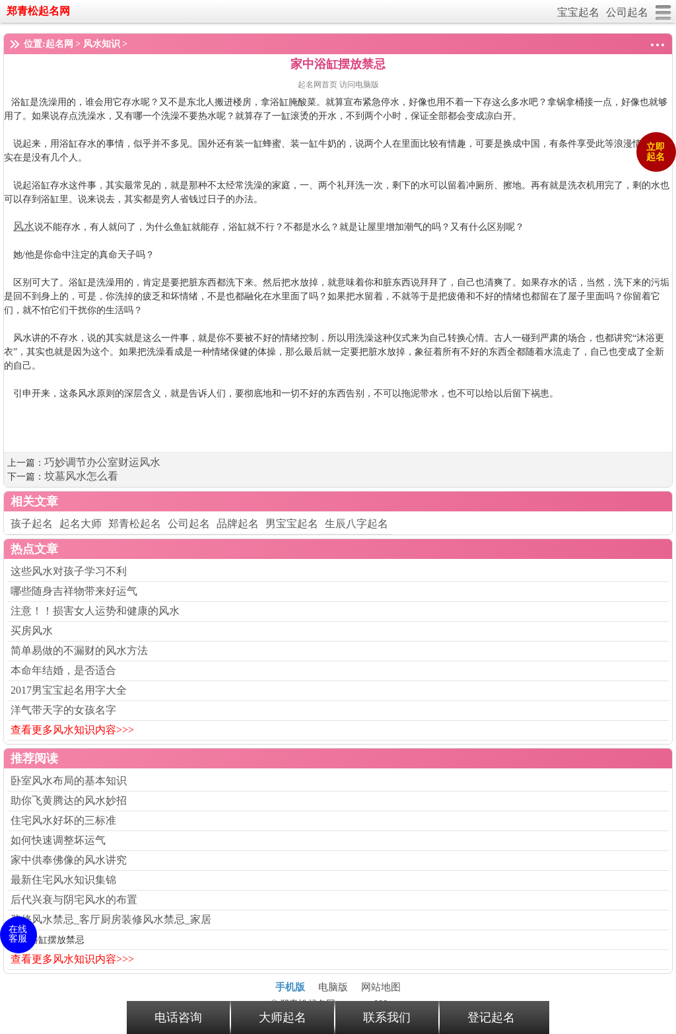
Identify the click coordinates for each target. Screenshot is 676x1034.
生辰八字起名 (356, 523)
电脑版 (333, 987)
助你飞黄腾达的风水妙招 (69, 800)
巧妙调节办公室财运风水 (102, 462)
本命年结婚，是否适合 (63, 670)
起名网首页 (318, 84)
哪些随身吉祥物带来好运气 (74, 591)
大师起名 (282, 1017)
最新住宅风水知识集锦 (63, 879)
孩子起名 (32, 523)
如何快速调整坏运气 (58, 840)
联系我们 (387, 1017)
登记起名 (491, 1017)
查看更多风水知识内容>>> (72, 729)
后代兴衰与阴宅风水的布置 (74, 899)
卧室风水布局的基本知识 (69, 780)
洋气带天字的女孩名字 (63, 710)
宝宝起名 (578, 12)
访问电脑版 (359, 84)
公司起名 (627, 12)
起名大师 (80, 523)
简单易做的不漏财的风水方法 (79, 650)
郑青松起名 (134, 523)
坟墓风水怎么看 (81, 476)
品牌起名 (238, 523)
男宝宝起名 (291, 523)
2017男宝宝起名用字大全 (69, 690)
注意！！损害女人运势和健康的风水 (95, 610)
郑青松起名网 (38, 11)
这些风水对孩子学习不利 (69, 571)
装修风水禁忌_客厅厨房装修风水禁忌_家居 (111, 919)
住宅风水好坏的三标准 (63, 820)
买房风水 (32, 630)
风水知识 (101, 44)
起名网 (59, 44)
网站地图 (381, 987)
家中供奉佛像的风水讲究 (69, 860)
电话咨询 (178, 1017)
